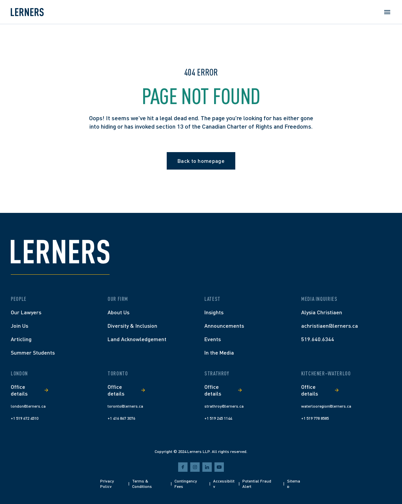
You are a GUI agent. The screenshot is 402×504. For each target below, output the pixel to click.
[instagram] (195, 467)
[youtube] (219, 467)
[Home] (27, 12)
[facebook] (183, 467)
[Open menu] (387, 12)
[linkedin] (207, 467)
